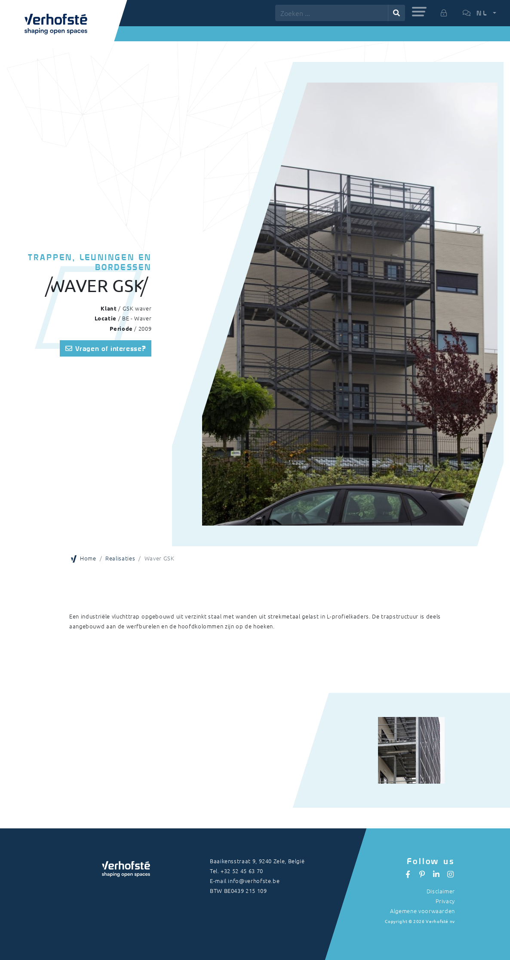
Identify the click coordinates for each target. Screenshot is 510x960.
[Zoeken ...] (331, 13)
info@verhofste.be (254, 881)
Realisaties (120, 558)
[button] (419, 11)
